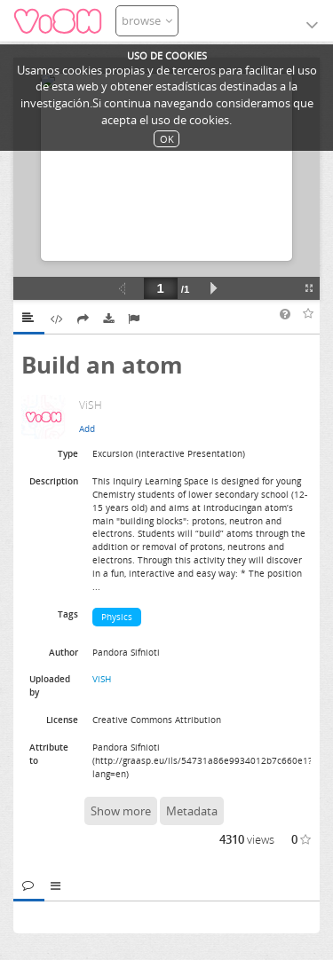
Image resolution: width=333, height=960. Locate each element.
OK (167, 139)
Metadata (192, 811)
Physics (116, 616)
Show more (121, 811)
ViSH (101, 679)
